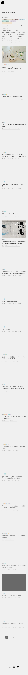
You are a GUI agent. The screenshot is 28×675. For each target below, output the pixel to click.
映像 (10, 41)
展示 (11, 36)
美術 (17, 30)
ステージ (19, 38)
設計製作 (13, 32)
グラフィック (5, 41)
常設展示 (9, 30)
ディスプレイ (19, 41)
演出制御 (9, 40)
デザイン (14, 38)
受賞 (13, 30)
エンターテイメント (6, 38)
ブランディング (5, 36)
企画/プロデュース (6, 32)
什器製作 (4, 30)
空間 (13, 41)
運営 (13, 40)
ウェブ (23, 32)
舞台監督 (18, 32)
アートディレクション (18, 36)
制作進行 (10, 34)
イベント (4, 40)
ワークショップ (19, 40)
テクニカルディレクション (19, 34)
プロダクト (4, 34)
